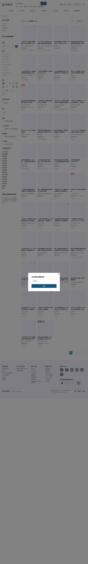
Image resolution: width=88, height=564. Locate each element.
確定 (44, 286)
